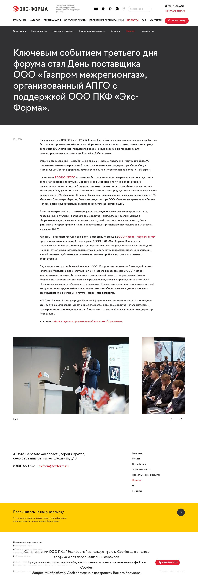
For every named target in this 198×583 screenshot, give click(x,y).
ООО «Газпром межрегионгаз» (137, 237)
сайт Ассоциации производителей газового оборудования (88, 321)
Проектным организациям (106, 20)
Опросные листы (75, 20)
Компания (20, 20)
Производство (39, 31)
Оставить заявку (176, 20)
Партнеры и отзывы (63, 31)
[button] (181, 419)
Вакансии (115, 31)
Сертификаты (52, 20)
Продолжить (168, 562)
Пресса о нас (148, 31)
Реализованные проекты (92, 31)
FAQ (144, 20)
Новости (133, 20)
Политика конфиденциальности (27, 542)
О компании (19, 31)
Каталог (35, 20)
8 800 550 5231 (174, 6)
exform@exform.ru (175, 11)
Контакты (156, 20)
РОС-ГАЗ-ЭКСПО (65, 177)
